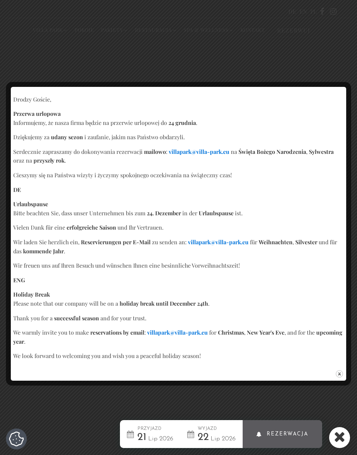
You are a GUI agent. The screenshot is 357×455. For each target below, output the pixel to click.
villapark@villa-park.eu (199, 151)
